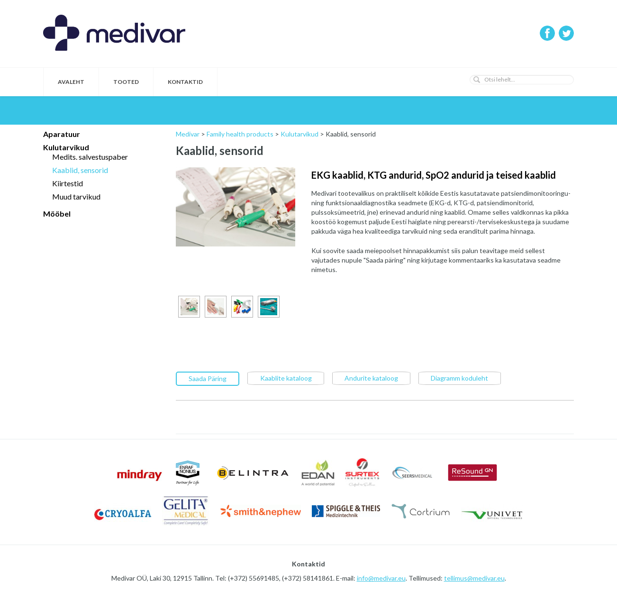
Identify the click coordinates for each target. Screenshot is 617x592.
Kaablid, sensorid (80, 169)
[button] (477, 80)
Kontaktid (185, 81)
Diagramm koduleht (459, 377)
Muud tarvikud (76, 196)
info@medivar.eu (381, 578)
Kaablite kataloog (286, 377)
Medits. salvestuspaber (90, 156)
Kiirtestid (67, 183)
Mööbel (57, 213)
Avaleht (71, 81)
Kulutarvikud (66, 147)
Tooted (126, 81)
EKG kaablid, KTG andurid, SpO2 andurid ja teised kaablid (433, 175)
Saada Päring (208, 378)
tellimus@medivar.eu (474, 578)
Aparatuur (61, 133)
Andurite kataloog (371, 377)
